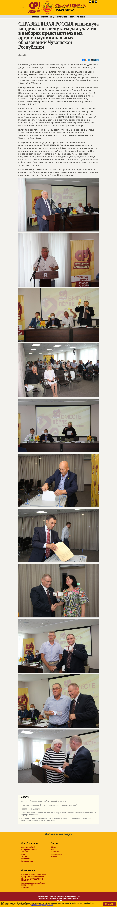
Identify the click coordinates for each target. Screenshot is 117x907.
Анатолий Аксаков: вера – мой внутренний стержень (42, 801)
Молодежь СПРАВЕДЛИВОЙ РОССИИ (32, 880)
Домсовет (25, 887)
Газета (71, 17)
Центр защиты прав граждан (32, 877)
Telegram (24, 852)
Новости (44, 17)
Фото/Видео (62, 17)
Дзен (23, 854)
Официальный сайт (28, 847)
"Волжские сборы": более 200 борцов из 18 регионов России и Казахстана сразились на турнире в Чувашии (57, 814)
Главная (35, 17)
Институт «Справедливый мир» (33, 874)
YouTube (53, 856)
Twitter (24, 856)
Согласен (109, 904)
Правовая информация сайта (42, 905)
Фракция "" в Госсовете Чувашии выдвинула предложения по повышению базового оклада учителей (56, 820)
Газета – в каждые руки (30, 809)
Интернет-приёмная (29, 849)
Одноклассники (27, 861)
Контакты (81, 17)
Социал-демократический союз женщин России (33, 884)
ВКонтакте (25, 859)
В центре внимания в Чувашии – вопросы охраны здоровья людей (48, 805)
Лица (52, 17)
